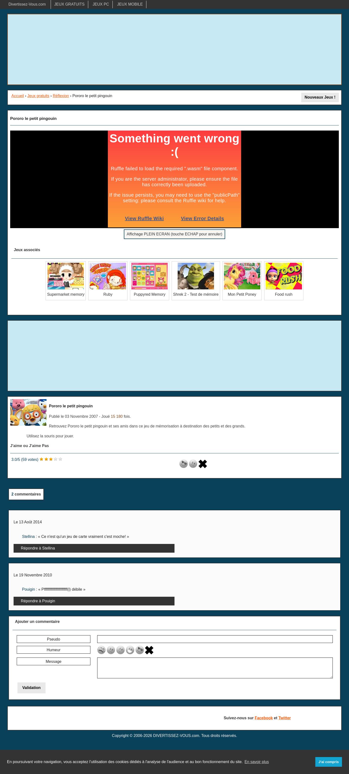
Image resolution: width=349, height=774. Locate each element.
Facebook (264, 718)
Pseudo (53, 639)
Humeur (54, 650)
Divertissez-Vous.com (27, 4)
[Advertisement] (174, 49)
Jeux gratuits (38, 96)
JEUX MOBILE (130, 4)
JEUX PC (101, 4)
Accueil (17, 96)
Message (54, 661)
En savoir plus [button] (257, 762)
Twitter (284, 718)
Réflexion (61, 96)
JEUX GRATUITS (69, 4)
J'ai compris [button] (328, 762)
